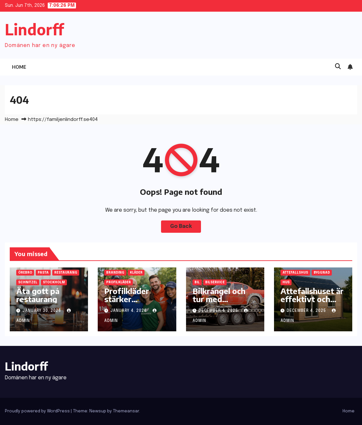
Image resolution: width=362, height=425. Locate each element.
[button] (338, 67)
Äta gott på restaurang (37, 295)
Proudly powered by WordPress (38, 411)
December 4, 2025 (219, 311)
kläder (136, 272)
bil (197, 282)
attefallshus (295, 272)
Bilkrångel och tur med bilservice (219, 299)
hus (286, 282)
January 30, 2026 (42, 311)
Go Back (181, 226)
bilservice (215, 282)
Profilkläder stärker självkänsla (126, 299)
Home (19, 67)
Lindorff (34, 29)
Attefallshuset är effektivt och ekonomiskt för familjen (312, 303)
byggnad (322, 272)
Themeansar (126, 411)
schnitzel (27, 282)
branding (115, 272)
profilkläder (118, 282)
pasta (43, 272)
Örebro (25, 272)
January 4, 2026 (129, 311)
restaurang (65, 272)
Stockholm (54, 282)
